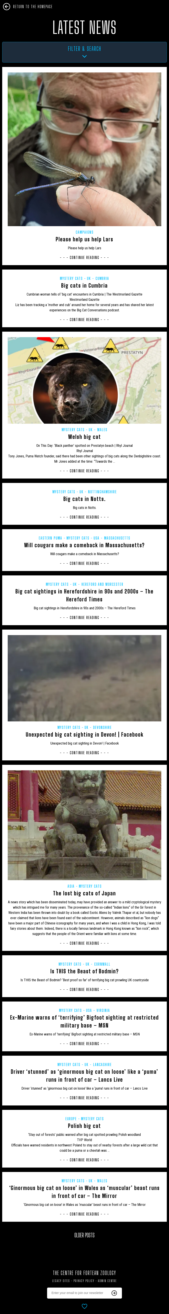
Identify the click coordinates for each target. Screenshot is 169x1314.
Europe (71, 1118)
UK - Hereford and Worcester (98, 584)
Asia (71, 886)
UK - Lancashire (98, 1064)
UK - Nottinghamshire (98, 491)
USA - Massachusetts (112, 538)
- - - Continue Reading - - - (84, 257)
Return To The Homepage (33, 6)
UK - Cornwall (98, 964)
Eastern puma (50, 538)
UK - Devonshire (98, 727)
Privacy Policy (83, 1281)
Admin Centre (107, 1281)
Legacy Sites (61, 1281)
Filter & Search (84, 48)
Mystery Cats (71, 278)
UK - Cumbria (98, 278)
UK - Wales (98, 429)
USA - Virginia (98, 1010)
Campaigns (85, 232)
